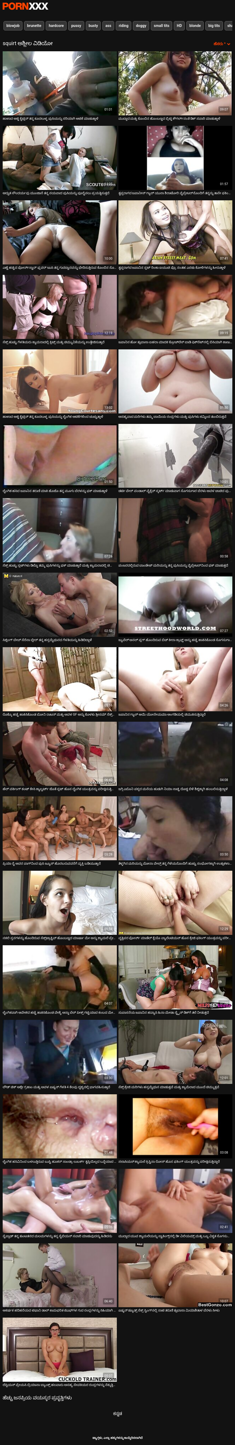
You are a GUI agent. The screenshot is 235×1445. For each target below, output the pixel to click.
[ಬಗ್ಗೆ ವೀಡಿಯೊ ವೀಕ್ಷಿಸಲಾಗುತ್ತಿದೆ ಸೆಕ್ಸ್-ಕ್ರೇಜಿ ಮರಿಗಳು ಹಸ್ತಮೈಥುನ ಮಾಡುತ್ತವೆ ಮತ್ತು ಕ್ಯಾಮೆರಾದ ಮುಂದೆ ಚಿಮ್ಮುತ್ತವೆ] (175, 1052)
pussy (76, 26)
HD (179, 26)
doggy (141, 26)
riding (123, 26)
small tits (161, 26)
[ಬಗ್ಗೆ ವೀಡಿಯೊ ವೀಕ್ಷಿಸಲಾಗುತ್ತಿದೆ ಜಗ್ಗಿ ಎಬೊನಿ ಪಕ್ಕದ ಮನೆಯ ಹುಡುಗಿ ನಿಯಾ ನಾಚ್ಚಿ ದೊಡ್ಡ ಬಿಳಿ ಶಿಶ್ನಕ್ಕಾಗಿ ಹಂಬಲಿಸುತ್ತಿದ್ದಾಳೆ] (175, 754)
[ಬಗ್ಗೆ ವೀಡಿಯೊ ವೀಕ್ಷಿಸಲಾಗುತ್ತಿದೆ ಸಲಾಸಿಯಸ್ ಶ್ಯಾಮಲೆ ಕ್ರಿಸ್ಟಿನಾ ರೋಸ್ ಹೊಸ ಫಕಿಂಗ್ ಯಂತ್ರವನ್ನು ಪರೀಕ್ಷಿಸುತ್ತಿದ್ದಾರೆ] (175, 1126)
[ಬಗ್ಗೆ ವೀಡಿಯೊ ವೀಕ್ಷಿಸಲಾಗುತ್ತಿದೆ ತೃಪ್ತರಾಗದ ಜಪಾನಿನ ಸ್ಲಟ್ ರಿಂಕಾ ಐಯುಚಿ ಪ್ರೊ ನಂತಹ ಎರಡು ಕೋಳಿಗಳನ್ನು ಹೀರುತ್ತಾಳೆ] (175, 232)
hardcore (56, 26)
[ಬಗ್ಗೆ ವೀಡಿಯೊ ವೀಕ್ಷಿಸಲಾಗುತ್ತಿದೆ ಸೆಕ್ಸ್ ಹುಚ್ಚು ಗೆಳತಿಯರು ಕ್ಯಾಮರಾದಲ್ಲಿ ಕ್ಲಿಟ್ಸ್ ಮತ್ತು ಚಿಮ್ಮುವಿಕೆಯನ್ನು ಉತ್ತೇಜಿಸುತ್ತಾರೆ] (60, 307)
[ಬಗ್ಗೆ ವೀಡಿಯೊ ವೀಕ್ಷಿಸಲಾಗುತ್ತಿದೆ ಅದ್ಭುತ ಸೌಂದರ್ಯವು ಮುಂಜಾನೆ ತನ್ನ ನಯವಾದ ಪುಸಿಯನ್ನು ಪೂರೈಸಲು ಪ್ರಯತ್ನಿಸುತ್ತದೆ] (60, 158)
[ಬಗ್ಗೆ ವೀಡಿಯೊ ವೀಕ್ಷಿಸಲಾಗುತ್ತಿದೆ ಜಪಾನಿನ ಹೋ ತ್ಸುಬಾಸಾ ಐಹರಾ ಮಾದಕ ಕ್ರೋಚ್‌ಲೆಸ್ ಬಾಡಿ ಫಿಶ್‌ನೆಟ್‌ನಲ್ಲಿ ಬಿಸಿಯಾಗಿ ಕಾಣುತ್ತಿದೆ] (175, 307)
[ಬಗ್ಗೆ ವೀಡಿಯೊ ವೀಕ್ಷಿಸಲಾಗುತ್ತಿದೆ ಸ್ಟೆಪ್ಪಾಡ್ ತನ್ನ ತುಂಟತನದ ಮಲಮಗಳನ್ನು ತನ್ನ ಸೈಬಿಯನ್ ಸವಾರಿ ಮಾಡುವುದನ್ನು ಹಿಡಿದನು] (60, 1201)
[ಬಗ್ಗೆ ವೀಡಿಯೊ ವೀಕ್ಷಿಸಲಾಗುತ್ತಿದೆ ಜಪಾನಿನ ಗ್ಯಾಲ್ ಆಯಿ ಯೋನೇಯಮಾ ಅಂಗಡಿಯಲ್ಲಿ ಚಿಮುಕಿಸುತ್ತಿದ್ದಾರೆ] (175, 679)
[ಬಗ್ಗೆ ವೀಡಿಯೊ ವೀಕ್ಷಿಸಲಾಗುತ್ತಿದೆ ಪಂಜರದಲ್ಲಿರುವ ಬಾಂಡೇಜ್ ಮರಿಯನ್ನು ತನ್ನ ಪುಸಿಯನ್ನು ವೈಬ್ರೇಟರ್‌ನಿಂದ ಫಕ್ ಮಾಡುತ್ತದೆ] (175, 530)
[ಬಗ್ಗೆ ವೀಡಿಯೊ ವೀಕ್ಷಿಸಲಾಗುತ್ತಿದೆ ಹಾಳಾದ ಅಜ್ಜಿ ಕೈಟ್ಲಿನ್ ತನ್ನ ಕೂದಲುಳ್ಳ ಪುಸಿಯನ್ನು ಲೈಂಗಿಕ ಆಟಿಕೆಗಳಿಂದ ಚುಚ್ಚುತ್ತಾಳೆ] (60, 381)
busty (93, 26)
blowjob (13, 26)
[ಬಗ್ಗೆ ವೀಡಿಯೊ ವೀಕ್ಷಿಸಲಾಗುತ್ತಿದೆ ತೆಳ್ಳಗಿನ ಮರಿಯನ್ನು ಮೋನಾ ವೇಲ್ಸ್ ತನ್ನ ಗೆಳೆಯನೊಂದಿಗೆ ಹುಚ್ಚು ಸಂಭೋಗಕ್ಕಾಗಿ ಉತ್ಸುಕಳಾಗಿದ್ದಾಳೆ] (175, 828)
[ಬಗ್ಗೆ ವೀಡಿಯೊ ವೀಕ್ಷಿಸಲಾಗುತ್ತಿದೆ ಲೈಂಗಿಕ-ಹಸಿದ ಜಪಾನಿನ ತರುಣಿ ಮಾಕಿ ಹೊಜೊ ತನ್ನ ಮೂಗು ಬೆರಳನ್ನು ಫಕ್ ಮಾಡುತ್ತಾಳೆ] (60, 456)
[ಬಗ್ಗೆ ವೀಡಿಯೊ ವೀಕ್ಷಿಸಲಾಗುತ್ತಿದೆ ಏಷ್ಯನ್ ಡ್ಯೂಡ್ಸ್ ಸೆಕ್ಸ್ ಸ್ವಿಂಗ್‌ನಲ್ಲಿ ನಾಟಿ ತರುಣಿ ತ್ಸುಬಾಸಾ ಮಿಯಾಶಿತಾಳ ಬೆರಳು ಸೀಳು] (175, 1275)
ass (108, 26)
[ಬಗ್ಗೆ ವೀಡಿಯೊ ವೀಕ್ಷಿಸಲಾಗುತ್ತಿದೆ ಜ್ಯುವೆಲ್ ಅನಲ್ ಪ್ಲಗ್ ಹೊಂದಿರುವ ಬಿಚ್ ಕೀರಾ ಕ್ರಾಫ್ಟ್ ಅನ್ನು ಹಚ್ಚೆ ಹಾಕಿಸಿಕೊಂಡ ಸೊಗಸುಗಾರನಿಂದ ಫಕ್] (175, 605)
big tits (214, 26)
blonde (195, 26)
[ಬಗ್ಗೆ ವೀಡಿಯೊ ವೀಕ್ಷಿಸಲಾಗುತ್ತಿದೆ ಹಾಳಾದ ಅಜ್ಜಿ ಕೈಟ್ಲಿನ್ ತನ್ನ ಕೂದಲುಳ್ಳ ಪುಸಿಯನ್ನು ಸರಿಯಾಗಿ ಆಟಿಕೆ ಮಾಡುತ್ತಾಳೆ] (60, 83)
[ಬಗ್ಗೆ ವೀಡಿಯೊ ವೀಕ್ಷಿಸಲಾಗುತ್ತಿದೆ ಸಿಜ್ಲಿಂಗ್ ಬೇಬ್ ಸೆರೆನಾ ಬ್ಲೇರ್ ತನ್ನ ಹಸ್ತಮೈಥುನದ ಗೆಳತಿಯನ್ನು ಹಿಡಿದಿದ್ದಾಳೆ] (60, 605)
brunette (34, 26)
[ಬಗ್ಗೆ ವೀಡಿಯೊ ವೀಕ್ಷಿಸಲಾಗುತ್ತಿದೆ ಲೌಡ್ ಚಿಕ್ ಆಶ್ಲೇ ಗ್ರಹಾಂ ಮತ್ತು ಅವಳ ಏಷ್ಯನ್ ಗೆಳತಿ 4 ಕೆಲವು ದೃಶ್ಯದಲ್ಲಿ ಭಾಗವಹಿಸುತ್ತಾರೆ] (60, 1052)
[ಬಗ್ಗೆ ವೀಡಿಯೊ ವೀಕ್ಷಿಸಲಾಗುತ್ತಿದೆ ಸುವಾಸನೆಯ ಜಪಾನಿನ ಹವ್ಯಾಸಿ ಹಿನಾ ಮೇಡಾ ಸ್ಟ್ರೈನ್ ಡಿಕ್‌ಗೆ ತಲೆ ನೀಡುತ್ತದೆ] (175, 977)
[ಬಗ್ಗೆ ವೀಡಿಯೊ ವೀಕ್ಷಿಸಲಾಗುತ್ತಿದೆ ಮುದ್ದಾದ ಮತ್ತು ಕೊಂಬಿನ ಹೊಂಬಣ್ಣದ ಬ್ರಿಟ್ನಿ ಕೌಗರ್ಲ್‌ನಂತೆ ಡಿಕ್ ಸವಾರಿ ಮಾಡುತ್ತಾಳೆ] (175, 83)
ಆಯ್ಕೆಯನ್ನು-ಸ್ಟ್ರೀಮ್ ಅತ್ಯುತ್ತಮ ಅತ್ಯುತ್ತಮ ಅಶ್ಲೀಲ (25, 6)
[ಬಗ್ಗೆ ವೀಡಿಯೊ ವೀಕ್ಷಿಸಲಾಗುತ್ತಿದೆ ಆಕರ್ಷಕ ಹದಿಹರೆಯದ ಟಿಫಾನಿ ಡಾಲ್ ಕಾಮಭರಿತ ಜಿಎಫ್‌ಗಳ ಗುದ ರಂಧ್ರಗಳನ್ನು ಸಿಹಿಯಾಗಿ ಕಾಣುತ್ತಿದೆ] (60, 1275)
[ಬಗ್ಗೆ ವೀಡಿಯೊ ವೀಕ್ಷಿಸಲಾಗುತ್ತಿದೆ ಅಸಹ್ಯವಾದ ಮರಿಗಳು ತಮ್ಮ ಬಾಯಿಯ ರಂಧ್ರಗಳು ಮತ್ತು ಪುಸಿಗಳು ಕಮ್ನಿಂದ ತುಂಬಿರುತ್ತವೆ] (175, 381)
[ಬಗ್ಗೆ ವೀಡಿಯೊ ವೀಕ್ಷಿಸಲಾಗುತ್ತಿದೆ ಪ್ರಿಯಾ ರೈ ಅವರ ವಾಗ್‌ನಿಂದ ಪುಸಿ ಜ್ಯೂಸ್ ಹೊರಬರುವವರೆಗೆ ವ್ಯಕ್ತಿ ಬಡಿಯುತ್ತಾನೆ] (60, 828)
